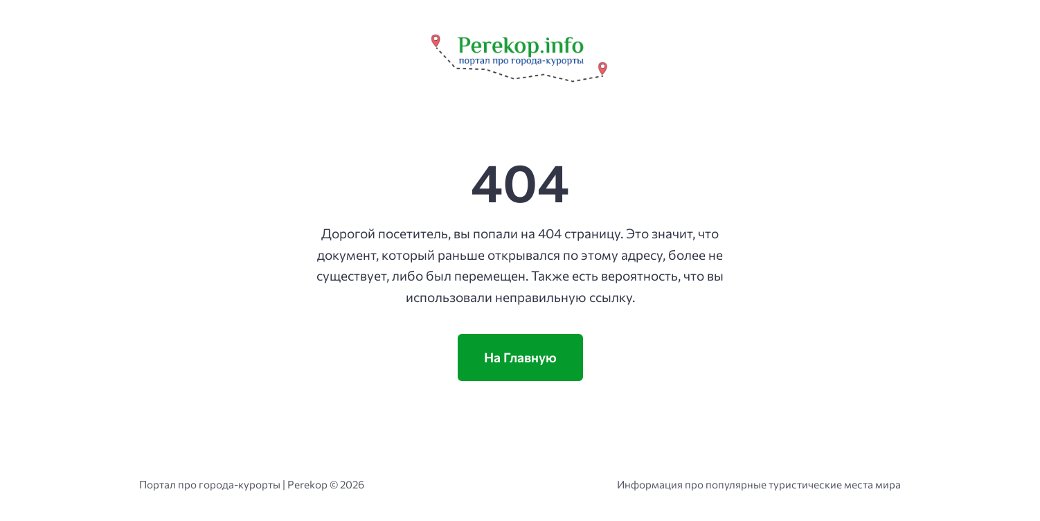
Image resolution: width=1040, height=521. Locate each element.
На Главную (520, 357)
